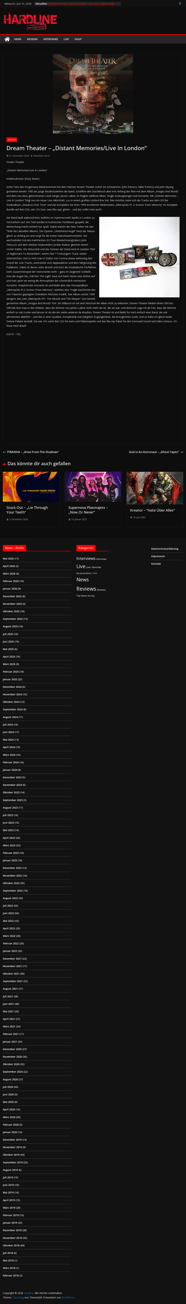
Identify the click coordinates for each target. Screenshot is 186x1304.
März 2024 (9, 754)
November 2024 (12, 694)
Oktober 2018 (11, 1245)
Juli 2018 (8, 1253)
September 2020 (13, 1071)
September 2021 (13, 981)
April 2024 (9, 747)
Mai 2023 (8, 830)
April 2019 (9, 1200)
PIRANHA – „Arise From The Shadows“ (31, 452)
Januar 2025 (10, 679)
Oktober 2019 (11, 1154)
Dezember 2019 (12, 1139)
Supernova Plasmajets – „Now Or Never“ (88, 510)
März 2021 (9, 1026)
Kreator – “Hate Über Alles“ (152, 510)
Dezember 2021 (12, 958)
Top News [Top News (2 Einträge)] (81, 595)
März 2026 (9, 573)
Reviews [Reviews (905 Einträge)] (86, 588)
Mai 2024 (8, 739)
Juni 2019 (8, 1185)
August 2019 (10, 1170)
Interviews (50, 39)
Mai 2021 (8, 1011)
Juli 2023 (8, 815)
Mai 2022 (8, 921)
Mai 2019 (8, 1192)
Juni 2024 (8, 732)
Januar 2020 (10, 1132)
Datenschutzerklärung (164, 548)
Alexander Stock (41, 155)
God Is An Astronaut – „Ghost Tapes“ (156, 452)
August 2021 (10, 988)
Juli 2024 (8, 724)
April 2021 (9, 1019)
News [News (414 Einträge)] (82, 579)
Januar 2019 (10, 1222)
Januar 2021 (10, 1041)
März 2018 (9, 1268)
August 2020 (10, 1079)
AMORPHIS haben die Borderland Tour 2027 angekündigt (81, 3)
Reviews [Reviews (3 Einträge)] (101, 589)
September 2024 (13, 709)
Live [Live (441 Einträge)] (81, 566)
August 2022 (10, 898)
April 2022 (9, 928)
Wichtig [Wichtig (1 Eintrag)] (90, 596)
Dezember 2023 (12, 777)
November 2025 (12, 603)
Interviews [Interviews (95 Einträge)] (85, 558)
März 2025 (9, 664)
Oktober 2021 (11, 973)
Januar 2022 (10, 951)
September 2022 (13, 890)
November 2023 (12, 785)
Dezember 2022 (12, 868)
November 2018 (12, 1238)
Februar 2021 (11, 1034)
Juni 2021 (8, 1004)
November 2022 (12, 875)
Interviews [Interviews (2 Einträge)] (101, 559)
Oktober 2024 (11, 702)
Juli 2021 (8, 996)
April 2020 (9, 1109)
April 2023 (9, 838)
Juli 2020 (8, 1087)
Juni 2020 (8, 1094)
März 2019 (9, 1207)
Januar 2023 (10, 860)
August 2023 (10, 807)
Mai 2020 (8, 1102)
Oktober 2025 (11, 611)
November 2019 (12, 1147)
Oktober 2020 (11, 1064)
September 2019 (13, 1162)
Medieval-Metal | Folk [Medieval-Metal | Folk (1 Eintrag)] (86, 573)
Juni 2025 (8, 641)
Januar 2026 (10, 588)
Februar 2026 (11, 581)
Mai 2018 (8, 1260)
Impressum (158, 556)
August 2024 (10, 717)
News (17, 39)
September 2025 (13, 619)
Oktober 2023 (11, 792)
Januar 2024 (10, 770)
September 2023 (13, 800)
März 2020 (9, 1117)
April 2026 (9, 566)
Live (66, 39)
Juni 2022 (8, 913)
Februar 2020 (11, 1124)
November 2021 (12, 966)
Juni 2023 (8, 822)
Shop (78, 39)
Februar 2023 (11, 853)
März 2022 (9, 936)
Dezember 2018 (12, 1230)
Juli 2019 (8, 1177)
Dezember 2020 (12, 1049)
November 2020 (12, 1056)
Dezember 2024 (12, 687)
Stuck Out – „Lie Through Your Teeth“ (27, 510)
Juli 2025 (8, 634)
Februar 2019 (11, 1215)
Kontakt (156, 563)
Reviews (32, 39)
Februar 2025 (11, 671)
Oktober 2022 (11, 883)
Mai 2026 (8, 558)
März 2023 (9, 845)
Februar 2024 (11, 762)
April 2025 (9, 656)
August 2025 (10, 626)
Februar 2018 (11, 1275)
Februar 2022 (11, 943)
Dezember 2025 (12, 596)
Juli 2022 (8, 905)
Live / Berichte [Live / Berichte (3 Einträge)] (93, 567)
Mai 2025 (8, 649)
